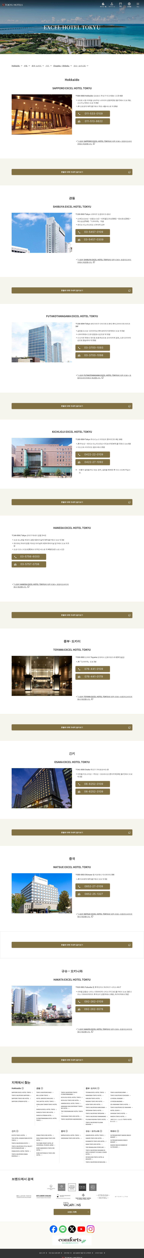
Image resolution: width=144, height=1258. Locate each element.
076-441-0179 (90, 676)
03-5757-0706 (26, 564)
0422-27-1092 (90, 462)
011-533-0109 (90, 113)
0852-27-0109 (90, 886)
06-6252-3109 (90, 791)
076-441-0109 (90, 668)
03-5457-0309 (91, 239)
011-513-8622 (90, 121)
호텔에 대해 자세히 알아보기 (96, 172)
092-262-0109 (90, 1001)
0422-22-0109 (90, 454)
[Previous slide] (60, 50)
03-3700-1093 (90, 347)
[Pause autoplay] (79, 50)
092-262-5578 (90, 1009)
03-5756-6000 (27, 556)
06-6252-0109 (90, 783)
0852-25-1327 (90, 894)
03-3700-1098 (90, 355)
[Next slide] (84, 50)
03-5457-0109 (90, 231)
